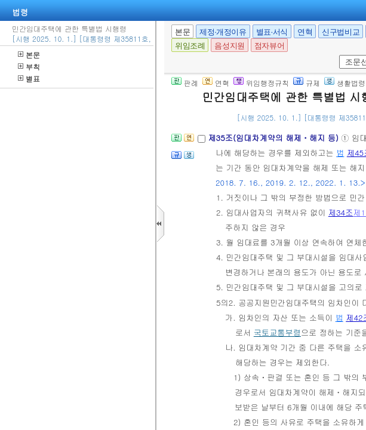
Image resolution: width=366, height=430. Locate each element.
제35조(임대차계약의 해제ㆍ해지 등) (274, 137)
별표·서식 (272, 31)
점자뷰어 (269, 45)
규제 (306, 83)
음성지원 (229, 45)
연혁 (304, 31)
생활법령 (344, 83)
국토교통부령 (277, 332)
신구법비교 (340, 31)
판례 (184, 83)
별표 (29, 78)
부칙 (29, 67)
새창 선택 (337, 55)
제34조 (340, 212)
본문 (29, 55)
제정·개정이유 (222, 31)
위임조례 (190, 45)
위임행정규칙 (261, 83)
